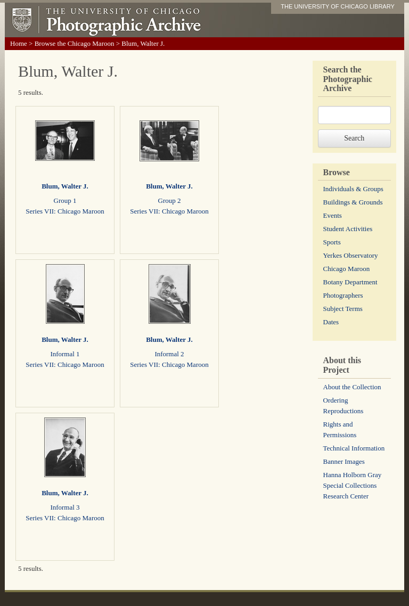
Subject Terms (343, 309)
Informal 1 (64, 354)
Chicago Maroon (346, 269)
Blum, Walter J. (65, 186)
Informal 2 (169, 354)
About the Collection (352, 387)
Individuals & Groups (353, 189)
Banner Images (344, 461)
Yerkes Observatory (350, 255)
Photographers (343, 295)
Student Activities (348, 229)
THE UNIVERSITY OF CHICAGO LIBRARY (338, 6)
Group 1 (65, 200)
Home (18, 43)
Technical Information (354, 448)
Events (332, 215)
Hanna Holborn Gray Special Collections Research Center (352, 485)
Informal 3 (64, 507)
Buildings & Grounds (353, 202)
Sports (332, 242)
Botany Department (350, 282)
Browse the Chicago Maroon (74, 43)
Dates (331, 322)
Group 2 (169, 200)
